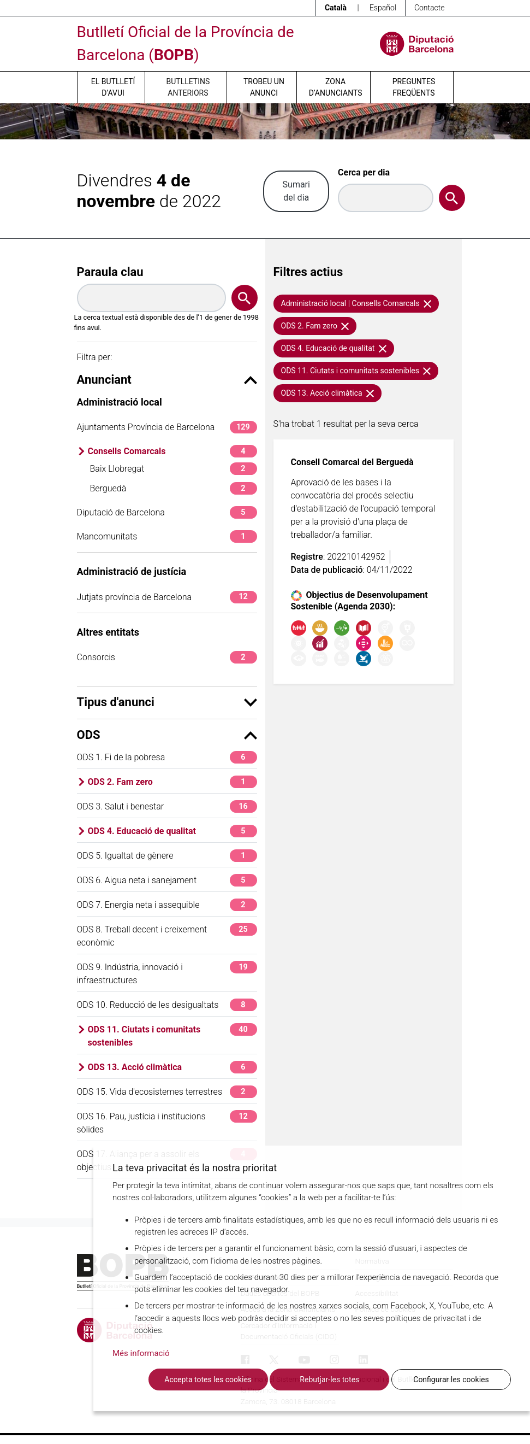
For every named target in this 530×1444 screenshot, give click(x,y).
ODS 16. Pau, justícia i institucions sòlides (167, 1122)
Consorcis (167, 657)
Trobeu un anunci (263, 87)
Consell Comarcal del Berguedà (352, 462)
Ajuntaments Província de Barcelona (167, 427)
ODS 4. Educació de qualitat (172, 831)
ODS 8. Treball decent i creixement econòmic (167, 935)
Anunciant (167, 379)
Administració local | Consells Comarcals (356, 303)
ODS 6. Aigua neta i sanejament (167, 880)
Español (383, 7)
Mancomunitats (167, 536)
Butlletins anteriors (188, 87)
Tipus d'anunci (167, 702)
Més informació (141, 1353)
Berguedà (173, 488)
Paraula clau (110, 272)
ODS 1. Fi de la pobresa (167, 757)
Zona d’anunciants (335, 87)
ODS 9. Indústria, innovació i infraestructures (167, 973)
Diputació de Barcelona (167, 512)
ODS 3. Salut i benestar (167, 806)
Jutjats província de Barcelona (167, 597)
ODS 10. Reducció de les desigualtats (167, 1005)
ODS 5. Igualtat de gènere (167, 855)
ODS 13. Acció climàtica (172, 1067)
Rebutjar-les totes (329, 1379)
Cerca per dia (364, 172)
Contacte (429, 7)
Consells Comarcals (172, 451)
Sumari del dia (296, 191)
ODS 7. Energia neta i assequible (167, 905)
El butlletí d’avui (113, 87)
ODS (167, 735)
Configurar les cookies (451, 1379)
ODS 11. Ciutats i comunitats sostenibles (172, 1035)
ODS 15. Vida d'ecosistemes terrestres (167, 1091)
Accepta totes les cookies (208, 1379)
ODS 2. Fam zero (172, 782)
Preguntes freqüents (413, 87)
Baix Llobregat (173, 468)
